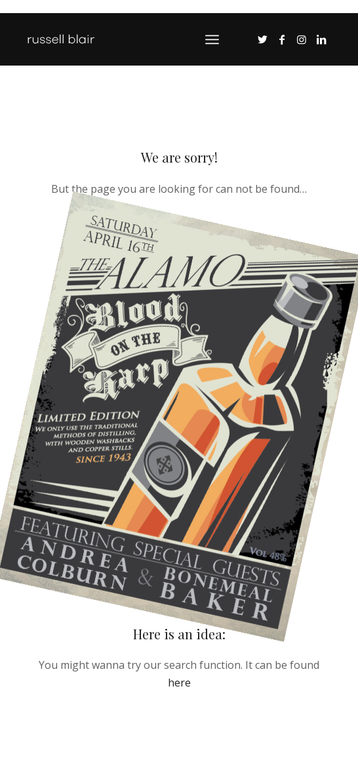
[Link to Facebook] (282, 39)
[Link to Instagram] (301, 39)
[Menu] (212, 39)
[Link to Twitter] (262, 39)
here (179, 682)
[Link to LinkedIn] (321, 39)
